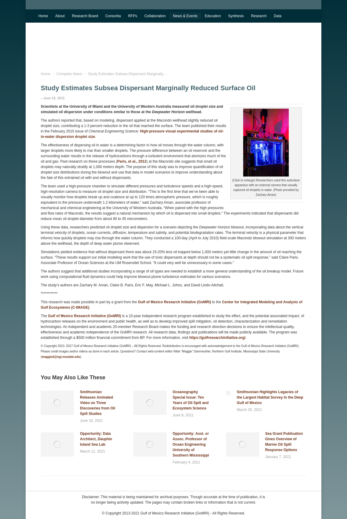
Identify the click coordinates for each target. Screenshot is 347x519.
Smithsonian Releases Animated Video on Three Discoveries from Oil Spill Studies (97, 403)
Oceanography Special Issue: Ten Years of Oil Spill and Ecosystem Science (191, 400)
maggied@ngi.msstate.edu (61, 356)
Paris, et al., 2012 (131, 161)
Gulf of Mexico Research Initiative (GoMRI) (174, 302)
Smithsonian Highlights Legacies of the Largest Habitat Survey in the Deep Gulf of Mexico (270, 397)
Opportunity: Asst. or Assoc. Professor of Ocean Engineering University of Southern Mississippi (191, 444)
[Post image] (57, 403)
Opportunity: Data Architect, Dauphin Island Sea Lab (96, 439)
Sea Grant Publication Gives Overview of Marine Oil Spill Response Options (284, 441)
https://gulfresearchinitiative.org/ (217, 338)
